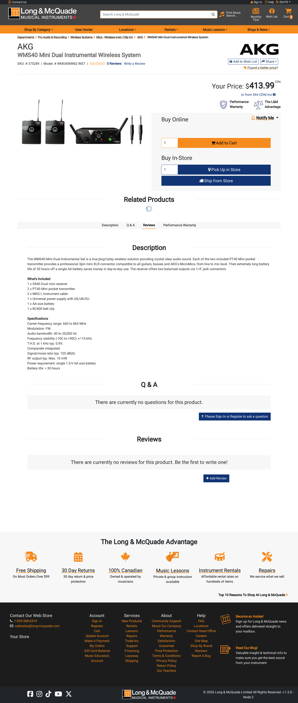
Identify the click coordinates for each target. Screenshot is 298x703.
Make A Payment (97, 641)
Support (132, 646)
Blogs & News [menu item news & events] (258, 30)
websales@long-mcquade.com (35, 626)
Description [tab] (110, 225)
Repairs (131, 636)
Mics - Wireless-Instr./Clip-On (114, 37)
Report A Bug (201, 655)
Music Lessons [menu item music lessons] (214, 30)
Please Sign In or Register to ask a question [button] (235, 416)
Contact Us (17, 2)
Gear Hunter (84, 30)
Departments (25, 37)
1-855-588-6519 (23, 621)
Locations (201, 626)
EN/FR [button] (282, 2)
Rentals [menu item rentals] (170, 30)
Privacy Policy (166, 660)
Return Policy (166, 665)
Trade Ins (131, 641)
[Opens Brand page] (259, 49)
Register (97, 626)
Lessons (132, 631)
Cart (97, 631)
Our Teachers (166, 670)
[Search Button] (213, 14)
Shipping (131, 660)
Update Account (97, 636)
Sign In (97, 621)
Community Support (166, 621)
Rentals (131, 626)
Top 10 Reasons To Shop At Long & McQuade (253, 594)
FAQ (201, 621)
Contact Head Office (201, 631)
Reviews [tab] (149, 225)
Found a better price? (261, 68)
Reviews (201, 651)
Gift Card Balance (97, 651)
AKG (140, 37)
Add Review (216, 478)
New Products (132, 621)
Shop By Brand (201, 646)
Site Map (201, 641)
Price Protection (166, 651)
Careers (201, 636)
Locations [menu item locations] (126, 30)
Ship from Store (216, 180)
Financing (132, 651)
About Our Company (166, 626)
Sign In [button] (256, 2)
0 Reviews (114, 63)
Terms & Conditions (166, 655)
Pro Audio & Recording (52, 37)
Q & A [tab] (131, 225)
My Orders (97, 646)
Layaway (131, 655)
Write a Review (134, 64)
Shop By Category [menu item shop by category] (37, 30)
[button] (287, 15)
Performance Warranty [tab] (179, 225)
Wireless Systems (81, 37)
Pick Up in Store (224, 169)
